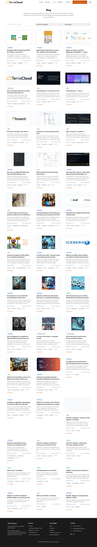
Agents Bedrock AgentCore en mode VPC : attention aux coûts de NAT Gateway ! (47, 52)
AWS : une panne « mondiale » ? (75, 131)
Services (48, 2)
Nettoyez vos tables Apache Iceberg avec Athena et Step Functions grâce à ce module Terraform (77, 257)
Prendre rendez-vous (79, 2)
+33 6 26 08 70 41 (77, 531)
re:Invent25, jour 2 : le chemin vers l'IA (47, 91)
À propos (61, 2)
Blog (54, 2)
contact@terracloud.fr (79, 528)
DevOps (31, 526)
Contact (68, 2)
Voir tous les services (34, 534)
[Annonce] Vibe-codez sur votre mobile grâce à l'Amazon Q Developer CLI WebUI (78, 174)
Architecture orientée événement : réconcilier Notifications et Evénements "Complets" (48, 379)
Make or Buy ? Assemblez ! (15, 470)
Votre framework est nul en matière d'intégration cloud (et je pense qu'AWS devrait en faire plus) (77, 297)
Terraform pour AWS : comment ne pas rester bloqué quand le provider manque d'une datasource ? (48, 257)
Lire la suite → (10, 66)
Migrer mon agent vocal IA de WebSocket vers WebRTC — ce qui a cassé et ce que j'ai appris (76, 52)
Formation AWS (33, 532)
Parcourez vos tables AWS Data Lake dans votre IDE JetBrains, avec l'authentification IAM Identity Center (18, 174)
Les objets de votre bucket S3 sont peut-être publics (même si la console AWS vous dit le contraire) (77, 363)
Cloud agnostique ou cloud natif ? (46, 470)
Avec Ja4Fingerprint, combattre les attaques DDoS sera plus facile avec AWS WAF (18, 338)
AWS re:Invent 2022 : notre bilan (46, 495)
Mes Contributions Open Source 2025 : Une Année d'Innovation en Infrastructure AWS (18, 92)
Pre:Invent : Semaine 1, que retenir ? (17, 131)
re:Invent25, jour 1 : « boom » (74, 91)
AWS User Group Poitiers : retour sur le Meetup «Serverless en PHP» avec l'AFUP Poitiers (18, 379)
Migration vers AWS (34, 530)
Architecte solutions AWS (35, 528)
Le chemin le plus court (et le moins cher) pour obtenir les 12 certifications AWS (18, 214)
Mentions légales (54, 534)
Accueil (41, 2)
